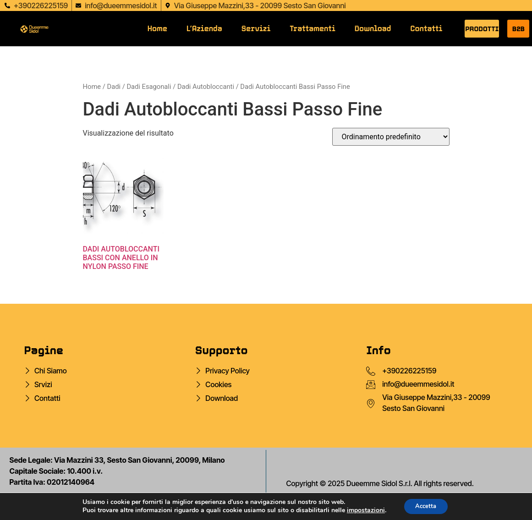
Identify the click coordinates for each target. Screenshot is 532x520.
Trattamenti (312, 29)
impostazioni (363, 510)
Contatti (427, 29)
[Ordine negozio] (391, 137)
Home (157, 29)
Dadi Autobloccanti (205, 86)
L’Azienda (204, 29)
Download (373, 29)
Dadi (114, 86)
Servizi (255, 29)
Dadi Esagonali (148, 86)
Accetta (426, 505)
